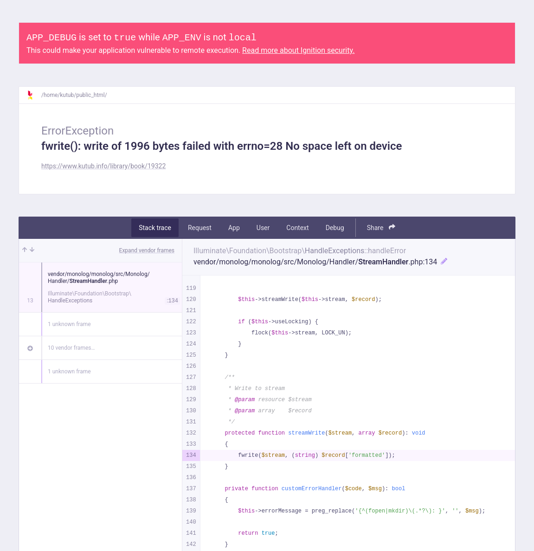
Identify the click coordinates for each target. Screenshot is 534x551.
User (263, 227)
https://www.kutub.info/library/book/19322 (103, 166)
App (234, 227)
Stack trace (155, 227)
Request (200, 227)
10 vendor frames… (71, 348)
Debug (335, 227)
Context (297, 227)
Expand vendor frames (146, 250)
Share (381, 227)
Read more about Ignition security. (298, 50)
